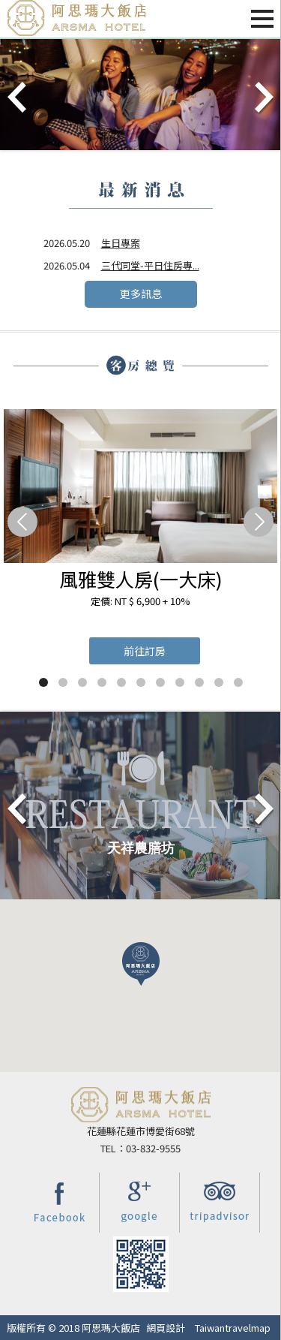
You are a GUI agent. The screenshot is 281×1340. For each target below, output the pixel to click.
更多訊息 (141, 293)
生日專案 (120, 243)
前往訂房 (145, 650)
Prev (17, 98)
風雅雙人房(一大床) (141, 578)
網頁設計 (165, 1327)
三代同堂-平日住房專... (150, 265)
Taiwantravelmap (233, 1327)
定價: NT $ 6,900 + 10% (140, 601)
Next (263, 98)
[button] (141, 964)
